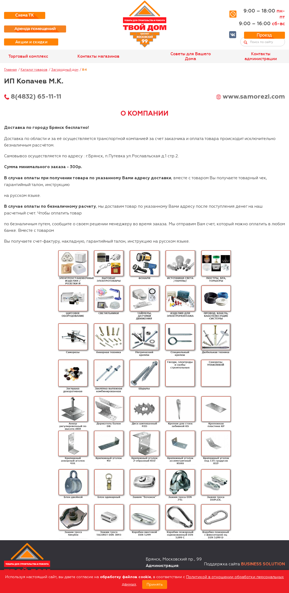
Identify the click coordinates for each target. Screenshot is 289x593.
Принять (155, 584)
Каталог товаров (34, 69)
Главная (10, 69)
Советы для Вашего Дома (190, 56)
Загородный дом (64, 69)
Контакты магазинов (98, 56)
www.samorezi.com (254, 96)
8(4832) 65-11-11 (36, 96)
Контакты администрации (261, 56)
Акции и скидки (31, 42)
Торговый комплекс (28, 56)
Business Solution (263, 564)
